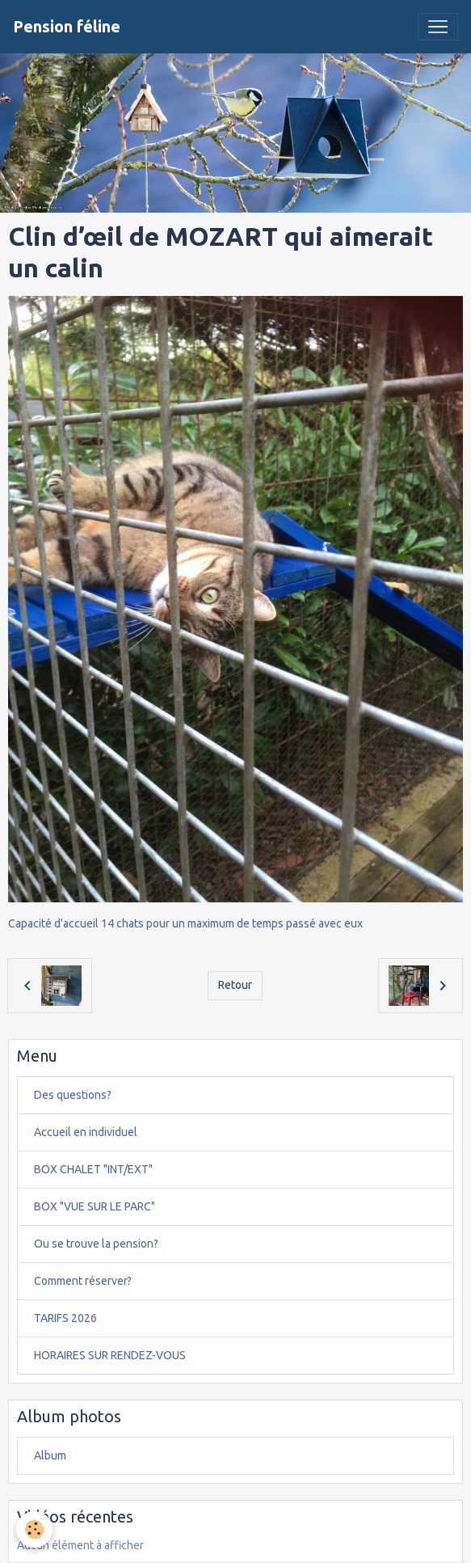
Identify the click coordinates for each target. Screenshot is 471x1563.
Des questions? (72, 1094)
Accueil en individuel (85, 1132)
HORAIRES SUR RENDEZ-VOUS (110, 1355)
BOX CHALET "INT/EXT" (93, 1169)
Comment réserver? (83, 1280)
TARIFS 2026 (65, 1318)
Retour (235, 984)
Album (50, 1455)
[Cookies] (34, 1529)
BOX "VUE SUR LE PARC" (94, 1206)
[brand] (66, 27)
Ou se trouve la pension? (96, 1243)
